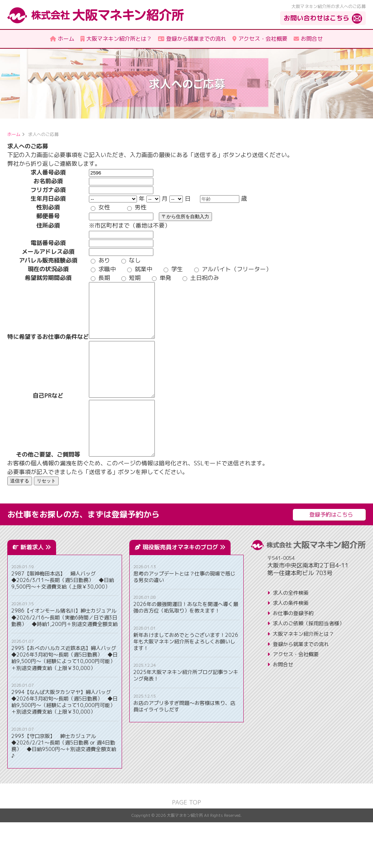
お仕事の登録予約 (293, 645)
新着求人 (35, 580)
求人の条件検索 (291, 635)
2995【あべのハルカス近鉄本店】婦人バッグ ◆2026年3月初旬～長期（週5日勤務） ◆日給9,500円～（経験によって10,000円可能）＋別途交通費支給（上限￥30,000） (64, 691)
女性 (100, 207)
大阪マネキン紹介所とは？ (303, 666)
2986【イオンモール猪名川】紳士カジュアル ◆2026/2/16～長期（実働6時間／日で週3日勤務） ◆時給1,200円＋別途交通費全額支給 (64, 650)
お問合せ (283, 697)
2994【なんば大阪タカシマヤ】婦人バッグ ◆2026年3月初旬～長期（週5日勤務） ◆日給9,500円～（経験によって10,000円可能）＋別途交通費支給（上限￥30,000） (64, 735)
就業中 (139, 269)
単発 (161, 278)
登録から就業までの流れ (301, 676)
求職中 (103, 269)
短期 (131, 278)
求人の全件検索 (291, 625)
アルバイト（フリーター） (233, 269)
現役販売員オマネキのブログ (183, 580)
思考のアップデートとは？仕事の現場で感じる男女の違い (184, 609)
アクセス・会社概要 (296, 686)
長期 (100, 278)
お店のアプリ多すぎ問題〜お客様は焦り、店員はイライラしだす (184, 739)
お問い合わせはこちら (316, 18)
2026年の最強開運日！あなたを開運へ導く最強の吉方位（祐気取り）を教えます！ (185, 640)
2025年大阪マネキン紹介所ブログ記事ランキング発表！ (185, 708)
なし (131, 260)
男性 (136, 207)
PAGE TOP (186, 835)
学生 (173, 269)
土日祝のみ (200, 278)
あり (100, 260)
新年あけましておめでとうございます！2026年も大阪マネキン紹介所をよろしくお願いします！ (185, 674)
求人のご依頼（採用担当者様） (308, 656)
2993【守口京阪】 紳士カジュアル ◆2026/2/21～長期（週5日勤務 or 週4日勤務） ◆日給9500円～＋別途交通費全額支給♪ (63, 779)
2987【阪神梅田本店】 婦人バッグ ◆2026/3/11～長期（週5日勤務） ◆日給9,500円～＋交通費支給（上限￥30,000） (62, 613)
